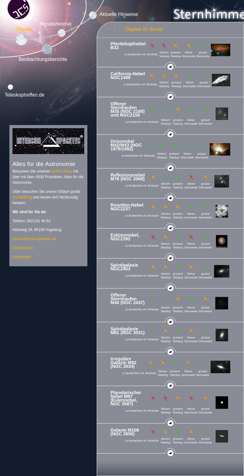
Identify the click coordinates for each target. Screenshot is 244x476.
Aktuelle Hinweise (119, 14)
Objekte (24, 29)
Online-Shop (61, 171)
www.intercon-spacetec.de (34, 239)
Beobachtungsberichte (43, 59)
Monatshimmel (55, 24)
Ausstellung (22, 197)
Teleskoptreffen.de (24, 95)
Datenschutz (22, 248)
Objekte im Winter (144, 29)
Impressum (21, 257)
